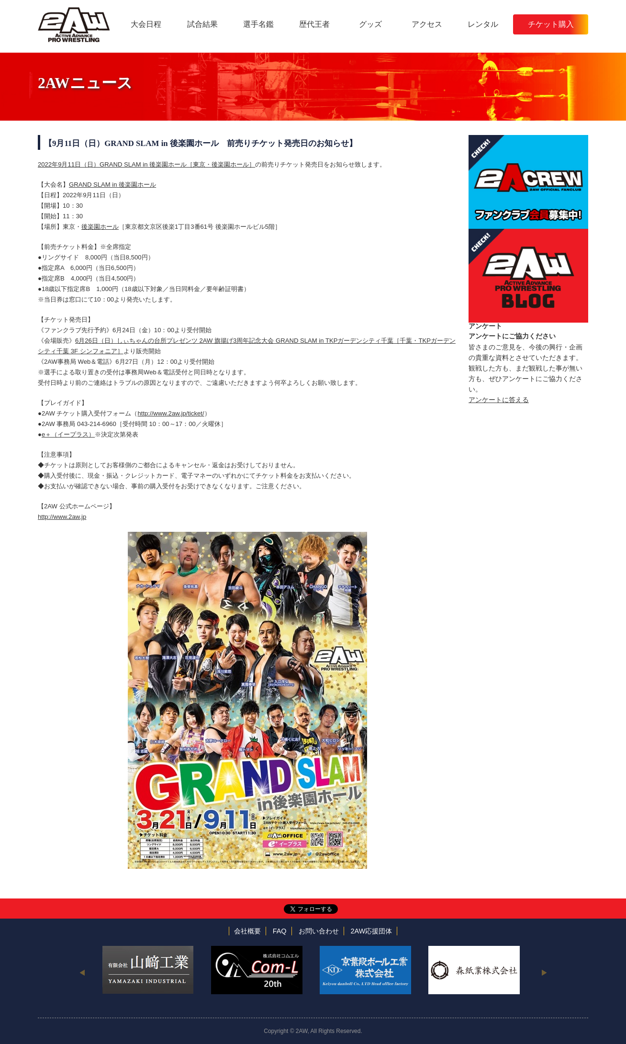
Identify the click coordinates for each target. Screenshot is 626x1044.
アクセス (427, 24)
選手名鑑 (258, 24)
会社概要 (247, 931)
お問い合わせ (319, 931)
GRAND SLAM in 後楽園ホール (112, 184)
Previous (82, 972)
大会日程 (146, 24)
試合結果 (202, 24)
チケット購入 (551, 24)
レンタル (483, 24)
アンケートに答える (499, 400)
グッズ (370, 24)
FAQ (280, 931)
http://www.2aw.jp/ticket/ (170, 413)
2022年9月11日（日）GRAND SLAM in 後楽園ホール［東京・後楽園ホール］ (146, 164)
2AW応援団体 (371, 931)
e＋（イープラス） (68, 434)
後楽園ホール (100, 226)
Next (544, 972)
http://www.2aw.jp (62, 516)
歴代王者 (314, 24)
